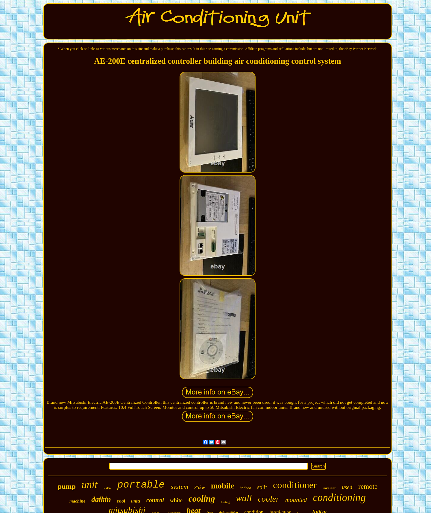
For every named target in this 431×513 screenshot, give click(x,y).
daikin (101, 499)
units (135, 501)
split (262, 487)
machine (77, 501)
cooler (268, 498)
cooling (202, 498)
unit (90, 484)
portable (141, 485)
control (155, 500)
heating (225, 502)
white (176, 500)
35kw (199, 487)
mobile (222, 485)
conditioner (295, 484)
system (179, 486)
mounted (296, 499)
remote (367, 486)
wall (244, 498)
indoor (245, 488)
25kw (107, 488)
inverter (329, 488)
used (347, 487)
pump (67, 486)
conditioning (339, 497)
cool (121, 500)
